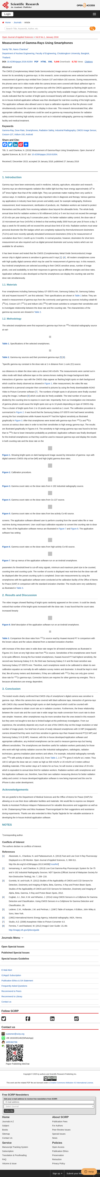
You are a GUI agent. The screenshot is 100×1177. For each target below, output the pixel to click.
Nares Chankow (20, 49)
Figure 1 (48, 383)
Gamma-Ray (8, 130)
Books (5, 1130)
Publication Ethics (60, 1151)
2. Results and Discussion (19, 595)
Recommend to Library (11, 996)
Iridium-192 (19, 134)
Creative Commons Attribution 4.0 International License (71, 1083)
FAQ (4, 1159)
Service (7, 1142)
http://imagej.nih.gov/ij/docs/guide (24, 930)
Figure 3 (18, 420)
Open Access (58, 1147)
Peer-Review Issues (61, 1130)
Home (8, 22)
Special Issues (58, 1134)
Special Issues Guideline (15, 958)
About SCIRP (60, 1117)
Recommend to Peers (11, 991)
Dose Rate (20, 130)
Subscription (8, 1151)
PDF (36, 61)
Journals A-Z (8, 1121)
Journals (17, 22)
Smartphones (32, 130)
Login (7, 14)
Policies (57, 1142)
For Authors (57, 1125)
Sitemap (6, 1134)
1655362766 (11, 1042)
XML (50, 61)
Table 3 (19, 588)
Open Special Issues (12, 946)
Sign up (56, 1173)
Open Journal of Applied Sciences (17, 37)
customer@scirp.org (15, 1034)
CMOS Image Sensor (86, 130)
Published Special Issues (15, 952)
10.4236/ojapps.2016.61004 (20, 61)
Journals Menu (12, 937)
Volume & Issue (9, 1163)
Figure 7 (62, 529)
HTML (43, 61)
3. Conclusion (11, 688)
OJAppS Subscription (11, 975)
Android (29, 134)
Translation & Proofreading (14, 1155)
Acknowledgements (15, 789)
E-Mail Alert (6, 970)
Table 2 (37, 312)
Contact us (6, 1002)
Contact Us (7, 1138)
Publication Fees (60, 1121)
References (8, 852)
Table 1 (78, 295)
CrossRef (54, 864)
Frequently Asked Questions (14, 986)
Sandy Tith (7, 49)
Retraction (57, 1159)
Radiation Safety (46, 130)
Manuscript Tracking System (15, 1147)
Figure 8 (74, 529)
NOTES (7, 824)
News (54, 1138)
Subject (5, 1125)
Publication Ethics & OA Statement (17, 980)
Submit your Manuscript (78, 1173)
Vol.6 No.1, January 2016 (46, 37)
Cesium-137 (7, 134)
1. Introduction (12, 177)
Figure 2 (20, 412)
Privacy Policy (58, 1163)
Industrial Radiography (65, 130)
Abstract (7, 67)
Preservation (58, 1155)
